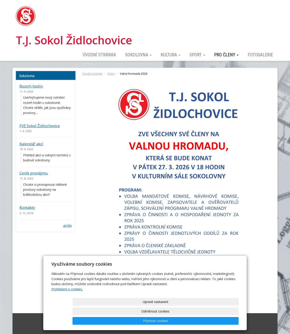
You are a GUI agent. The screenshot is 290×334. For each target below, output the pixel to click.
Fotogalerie (260, 54)
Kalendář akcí (31, 143)
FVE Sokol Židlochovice (39, 125)
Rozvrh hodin (31, 86)
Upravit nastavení (146, 321)
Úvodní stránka (99, 54)
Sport (197, 54)
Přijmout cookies (221, 321)
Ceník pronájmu (33, 173)
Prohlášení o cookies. (67, 308)
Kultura (170, 54)
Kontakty (27, 207)
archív (67, 225)
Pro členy (226, 54)
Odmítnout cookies (184, 321)
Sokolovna (138, 54)
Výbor (111, 74)
